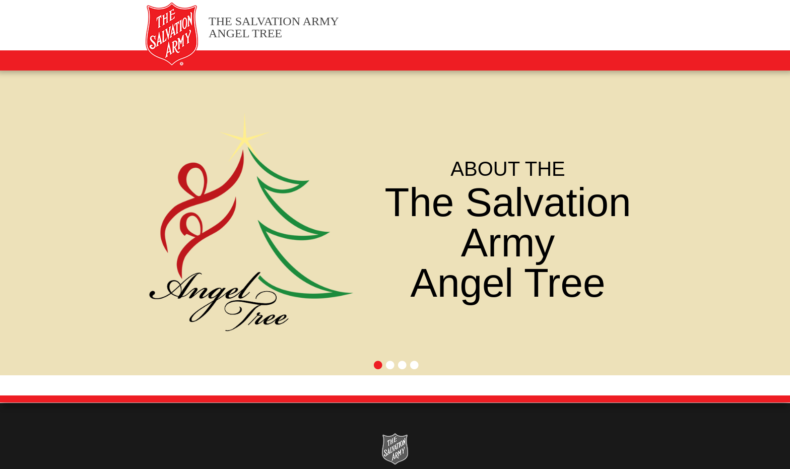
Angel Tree (274, 27)
